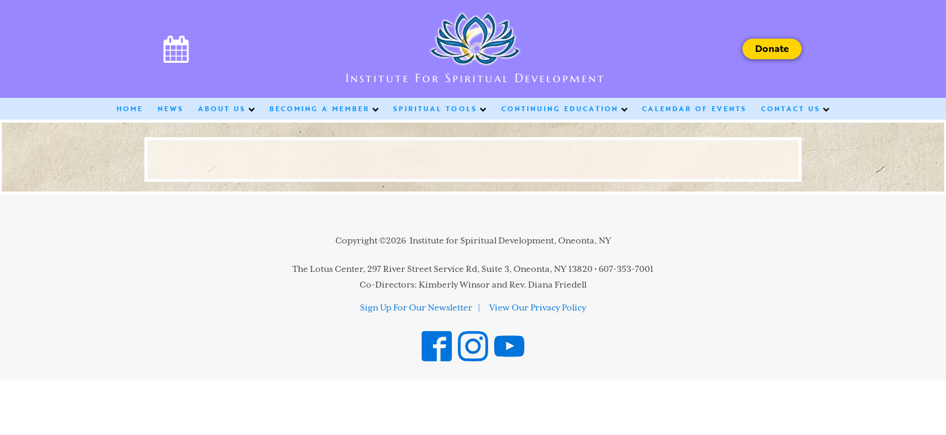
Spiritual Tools (439, 108)
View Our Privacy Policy (537, 308)
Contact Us (795, 108)
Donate (772, 48)
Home (130, 108)
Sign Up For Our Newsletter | (420, 308)
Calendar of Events (694, 108)
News (171, 108)
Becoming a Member (324, 108)
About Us (226, 108)
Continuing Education (564, 108)
